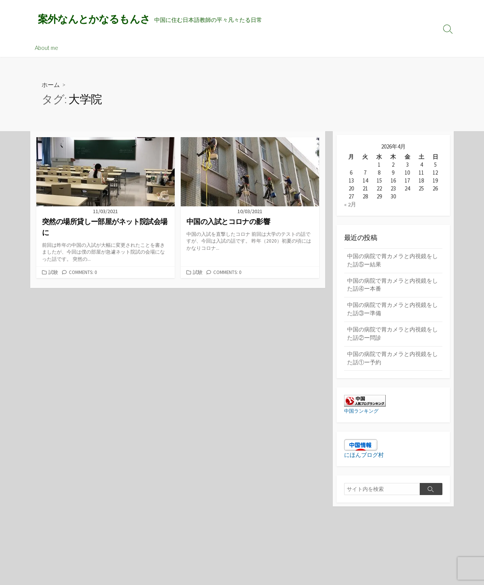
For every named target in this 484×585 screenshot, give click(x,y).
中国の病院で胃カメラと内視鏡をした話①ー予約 (392, 361)
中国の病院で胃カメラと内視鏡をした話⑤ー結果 (392, 261)
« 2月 (350, 204)
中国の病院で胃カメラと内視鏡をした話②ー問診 (392, 336)
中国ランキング (362, 414)
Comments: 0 (83, 272)
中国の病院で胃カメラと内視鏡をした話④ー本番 (392, 286)
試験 (53, 272)
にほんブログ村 (364, 457)
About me (46, 48)
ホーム (51, 85)
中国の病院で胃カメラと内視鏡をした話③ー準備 (392, 311)
